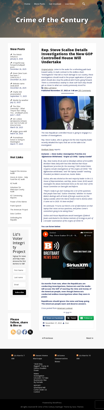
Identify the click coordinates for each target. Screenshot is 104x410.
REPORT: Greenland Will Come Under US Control (40, 388)
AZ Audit (13, 183)
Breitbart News (47, 149)
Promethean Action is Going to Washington (17, 139)
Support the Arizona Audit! (18, 172)
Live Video (70, 4)
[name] (19, 270)
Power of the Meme (18, 202)
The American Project (19, 210)
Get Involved (55, 4)
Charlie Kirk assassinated (16, 93)
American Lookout (64, 308)
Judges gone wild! (20, 131)
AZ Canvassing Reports (16, 197)
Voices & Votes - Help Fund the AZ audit (19, 178)
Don (67, 323)
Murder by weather (20, 100)
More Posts (39, 4)
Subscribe (19, 292)
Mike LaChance (50, 88)
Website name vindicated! (17, 85)
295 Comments (84, 90)
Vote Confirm (15, 214)
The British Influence (16, 55)
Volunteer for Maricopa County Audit (17, 189)
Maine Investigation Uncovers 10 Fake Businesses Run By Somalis (41, 378)
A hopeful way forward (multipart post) (17, 65)
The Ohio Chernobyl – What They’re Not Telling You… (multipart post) (19, 109)
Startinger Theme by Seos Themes (69, 407)
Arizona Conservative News (61, 358)
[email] (19, 284)
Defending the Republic (16, 219)
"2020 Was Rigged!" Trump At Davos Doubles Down (41, 367)
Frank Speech (15, 206)
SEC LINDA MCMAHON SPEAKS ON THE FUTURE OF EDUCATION (18, 122)
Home (27, 4)
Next (89, 338)
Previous (48, 338)
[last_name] (19, 277)
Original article (47, 69)
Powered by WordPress (52, 402)
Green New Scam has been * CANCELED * (18, 75)
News (47, 325)
